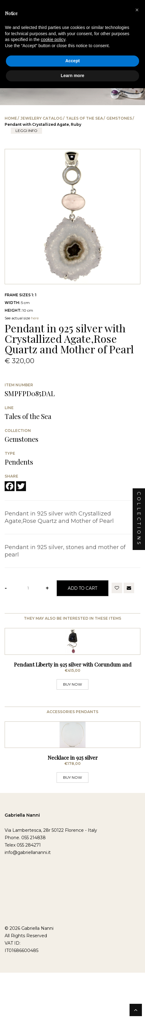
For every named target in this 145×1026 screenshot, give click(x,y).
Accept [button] (72, 60)
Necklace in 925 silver (73, 830)
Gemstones (119, 118)
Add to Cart (82, 588)
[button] (137, 10)
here (35, 318)
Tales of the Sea (84, 118)
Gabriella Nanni (22, 888)
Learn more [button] (72, 75)
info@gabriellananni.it (28, 925)
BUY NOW (72, 720)
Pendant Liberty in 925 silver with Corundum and (72, 700)
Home (11, 118)
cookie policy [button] (53, 39)
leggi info (26, 130)
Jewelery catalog (41, 118)
